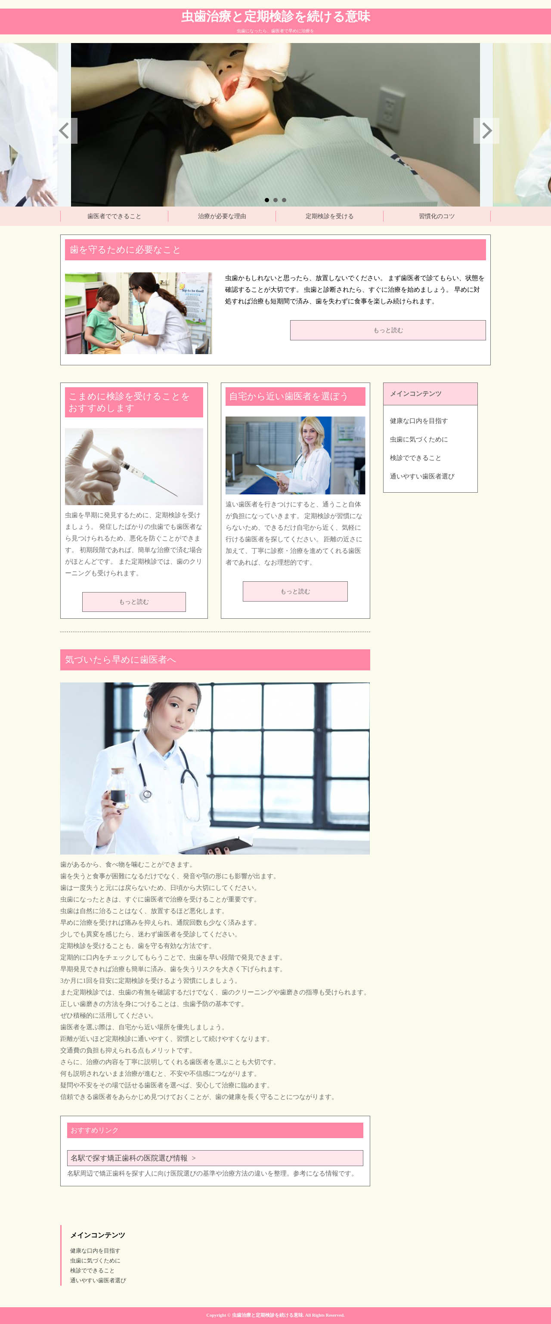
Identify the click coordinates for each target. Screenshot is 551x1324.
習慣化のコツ (437, 216)
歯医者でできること (114, 216)
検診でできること (416, 457)
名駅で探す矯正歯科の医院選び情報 (129, 1158)
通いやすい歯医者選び (422, 476)
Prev (64, 131)
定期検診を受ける (330, 216)
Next (486, 131)
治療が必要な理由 (222, 216)
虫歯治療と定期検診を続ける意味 (275, 16)
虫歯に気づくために (419, 439)
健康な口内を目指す (419, 420)
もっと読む (388, 330)
